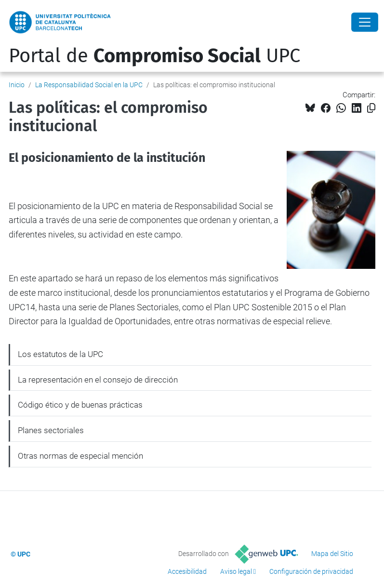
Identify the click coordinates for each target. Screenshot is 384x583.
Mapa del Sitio (332, 553)
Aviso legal (236, 571)
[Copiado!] (371, 108)
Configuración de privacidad (311, 571)
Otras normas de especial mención (80, 456)
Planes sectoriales (51, 430)
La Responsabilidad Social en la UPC (89, 85)
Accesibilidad (187, 571)
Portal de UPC (154, 55)
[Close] (364, 22)
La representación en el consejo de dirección (98, 379)
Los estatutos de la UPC (60, 354)
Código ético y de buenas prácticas (80, 405)
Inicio (17, 85)
